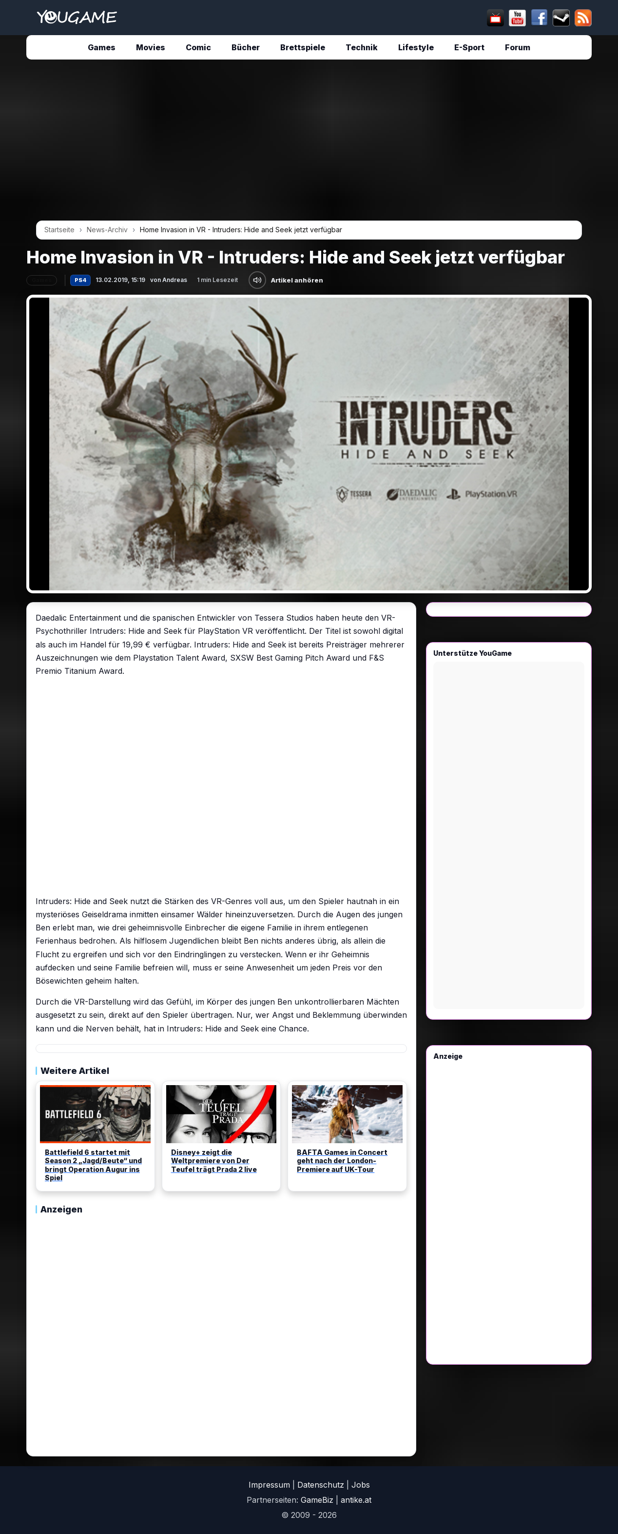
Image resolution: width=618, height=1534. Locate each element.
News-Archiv (107, 229)
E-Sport (469, 47)
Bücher (246, 47)
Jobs (360, 1485)
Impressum (269, 1485)
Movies (150, 47)
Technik (362, 47)
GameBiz (317, 1500)
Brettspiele (302, 47)
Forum (517, 47)
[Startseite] (76, 17)
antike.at (356, 1500)
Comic (198, 47)
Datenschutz (320, 1485)
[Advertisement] (309, 143)
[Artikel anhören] (257, 280)
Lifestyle (416, 47)
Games (102, 47)
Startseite (59, 229)
